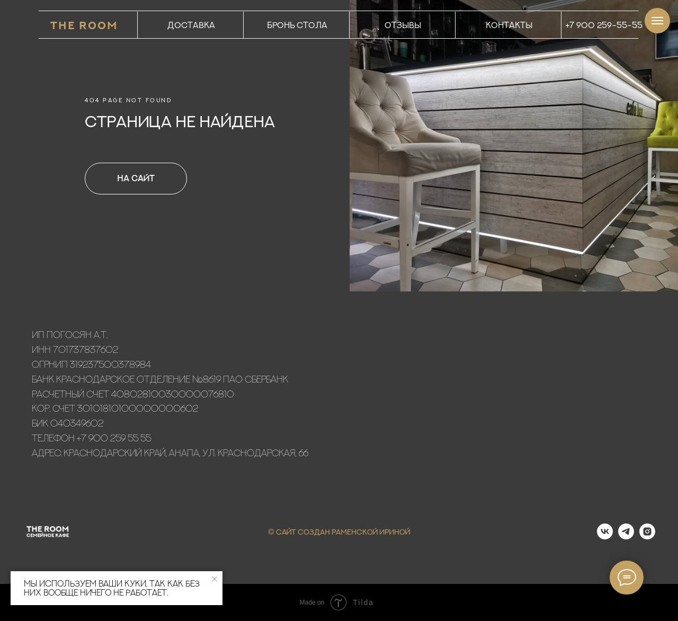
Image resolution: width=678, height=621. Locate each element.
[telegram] (626, 536)
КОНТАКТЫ (509, 25)
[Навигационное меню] (657, 20)
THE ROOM (84, 25)
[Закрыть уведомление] (214, 579)
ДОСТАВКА (191, 25)
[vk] (605, 536)
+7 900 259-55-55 (604, 25)
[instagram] (647, 536)
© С (275, 532)
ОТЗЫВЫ (403, 25)
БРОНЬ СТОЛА (297, 25)
